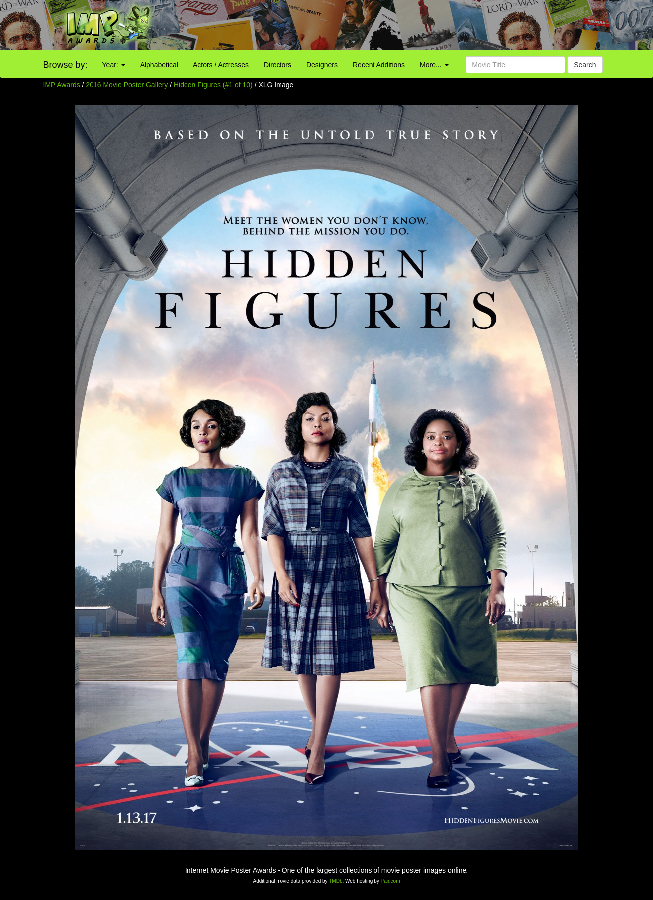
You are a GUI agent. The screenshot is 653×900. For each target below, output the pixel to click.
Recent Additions (379, 65)
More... (434, 65)
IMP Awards (61, 85)
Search (585, 65)
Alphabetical (159, 65)
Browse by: (65, 65)
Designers (322, 65)
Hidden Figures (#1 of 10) (213, 85)
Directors (277, 65)
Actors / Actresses (221, 65)
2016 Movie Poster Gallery (127, 85)
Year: (113, 65)
